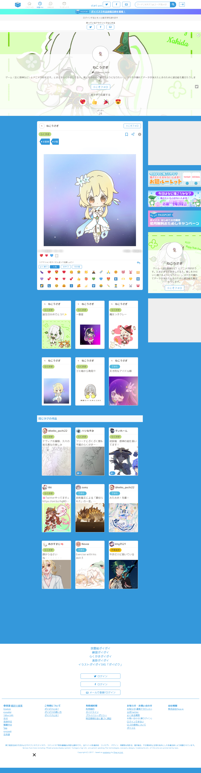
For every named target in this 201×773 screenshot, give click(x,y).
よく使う (44, 266)
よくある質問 (133, 715)
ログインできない (135, 721)
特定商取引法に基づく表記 (98, 718)
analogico (107, 752)
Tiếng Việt (8, 715)
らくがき (45, 134)
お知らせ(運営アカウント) (139, 708)
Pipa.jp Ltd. (118, 752)
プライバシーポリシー (96, 715)
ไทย (5, 728)
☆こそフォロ (100, 87)
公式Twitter (133, 712)
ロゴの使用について (136, 724)
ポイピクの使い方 (53, 712)
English (7, 708)
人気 (55, 266)
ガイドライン (92, 712)
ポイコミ (131, 727)
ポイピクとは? (52, 708)
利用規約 (90, 708)
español (7, 712)
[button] (34, 754)
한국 (6, 718)
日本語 (7, 734)
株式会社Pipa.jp (176, 708)
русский (7, 731)
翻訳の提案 (17, 705)
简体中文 (8, 721)
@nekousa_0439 (101, 72)
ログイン (100, 676)
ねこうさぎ (100, 67)
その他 (77, 266)
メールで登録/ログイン (100, 692)
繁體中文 (8, 724)
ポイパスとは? (52, 715)
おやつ (66, 266)
